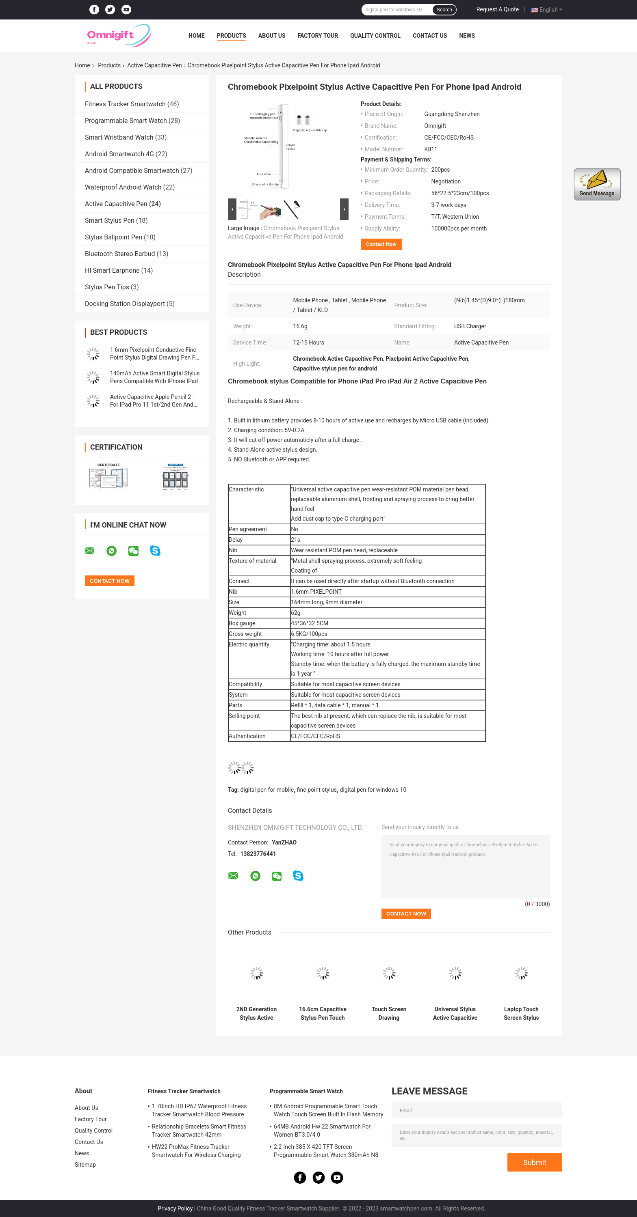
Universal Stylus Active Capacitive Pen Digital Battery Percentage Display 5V (455, 1013)
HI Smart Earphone (112, 270)
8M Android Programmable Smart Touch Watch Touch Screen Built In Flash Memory (329, 1110)
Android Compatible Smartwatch (132, 170)
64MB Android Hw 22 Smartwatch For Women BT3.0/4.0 (322, 1130)
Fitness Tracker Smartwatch (125, 104)
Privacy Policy (175, 1208)
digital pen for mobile (267, 789)
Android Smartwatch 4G (119, 154)
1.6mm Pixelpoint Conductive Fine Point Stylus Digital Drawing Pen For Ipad (155, 357)
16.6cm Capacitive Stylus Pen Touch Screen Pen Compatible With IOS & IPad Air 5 (323, 1013)
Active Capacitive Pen (154, 65)
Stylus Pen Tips (107, 287)
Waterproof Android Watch (123, 187)
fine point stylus (317, 789)
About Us (272, 35)
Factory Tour (318, 35)
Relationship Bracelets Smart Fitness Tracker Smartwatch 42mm (199, 1130)
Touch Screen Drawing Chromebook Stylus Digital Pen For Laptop (389, 1013)
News (467, 35)
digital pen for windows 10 (373, 789)
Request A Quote (498, 9)
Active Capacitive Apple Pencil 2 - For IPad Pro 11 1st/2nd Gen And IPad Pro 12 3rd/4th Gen (152, 405)
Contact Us (430, 35)
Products (231, 35)
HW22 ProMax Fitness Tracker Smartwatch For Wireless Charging (196, 1151)
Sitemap (85, 1164)
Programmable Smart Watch (126, 121)
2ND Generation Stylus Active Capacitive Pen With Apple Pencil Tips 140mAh (256, 1013)
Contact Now (381, 244)
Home (196, 35)
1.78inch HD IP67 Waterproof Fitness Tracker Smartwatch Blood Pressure (199, 1110)
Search (444, 10)
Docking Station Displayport (125, 304)
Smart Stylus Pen (109, 220)
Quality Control (375, 35)
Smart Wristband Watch (119, 137)
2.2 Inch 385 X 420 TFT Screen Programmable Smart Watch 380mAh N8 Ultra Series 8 (326, 1152)
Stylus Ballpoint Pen (113, 237)
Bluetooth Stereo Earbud (120, 254)
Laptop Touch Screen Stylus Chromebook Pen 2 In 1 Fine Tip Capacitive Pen (521, 1013)
